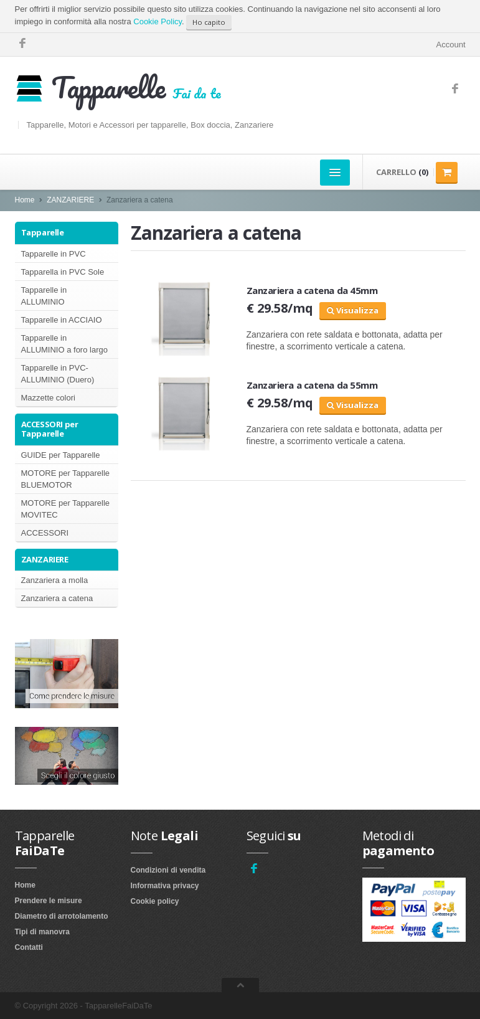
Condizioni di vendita (168, 870)
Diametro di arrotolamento (61, 916)
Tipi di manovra (42, 931)
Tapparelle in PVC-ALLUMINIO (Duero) (58, 373)
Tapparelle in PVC (53, 253)
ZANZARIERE (70, 200)
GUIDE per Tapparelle (60, 455)
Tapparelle (42, 232)
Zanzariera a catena (57, 598)
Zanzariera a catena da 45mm (312, 290)
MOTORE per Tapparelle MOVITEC (65, 508)
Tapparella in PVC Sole (63, 272)
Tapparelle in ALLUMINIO (44, 295)
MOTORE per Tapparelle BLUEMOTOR (65, 479)
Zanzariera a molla (54, 580)
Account (451, 44)
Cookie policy (155, 901)
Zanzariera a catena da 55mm (312, 385)
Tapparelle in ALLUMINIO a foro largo (64, 343)
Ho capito (208, 22)
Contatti (29, 947)
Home (25, 200)
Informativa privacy (165, 885)
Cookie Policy (157, 21)
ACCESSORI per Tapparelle (49, 429)
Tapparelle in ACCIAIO (61, 320)
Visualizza (353, 310)
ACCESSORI (45, 533)
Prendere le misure (48, 900)
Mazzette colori (48, 397)
